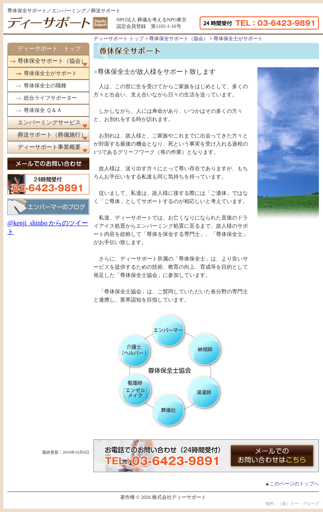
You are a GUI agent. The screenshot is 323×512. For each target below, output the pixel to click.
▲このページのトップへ (292, 484)
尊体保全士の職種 (45, 85)
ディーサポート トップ (49, 49)
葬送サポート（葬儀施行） (52, 135)
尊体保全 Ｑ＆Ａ (43, 110)
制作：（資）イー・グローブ (292, 503)
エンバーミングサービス (49, 122)
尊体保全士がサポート (50, 73)
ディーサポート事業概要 (49, 147)
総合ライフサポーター (50, 98)
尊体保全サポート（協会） (52, 61)
